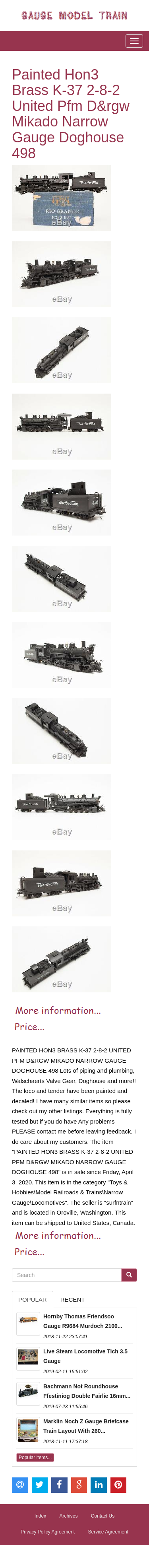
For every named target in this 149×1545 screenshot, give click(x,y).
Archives (68, 1516)
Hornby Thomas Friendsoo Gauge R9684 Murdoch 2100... (82, 1321)
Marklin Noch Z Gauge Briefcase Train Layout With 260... (86, 1426)
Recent (72, 1299)
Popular (32, 1299)
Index (40, 1516)
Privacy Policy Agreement (48, 1532)
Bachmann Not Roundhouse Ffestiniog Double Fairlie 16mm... (86, 1391)
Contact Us (102, 1516)
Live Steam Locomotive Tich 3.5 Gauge (85, 1356)
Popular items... (35, 1457)
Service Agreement (108, 1532)
